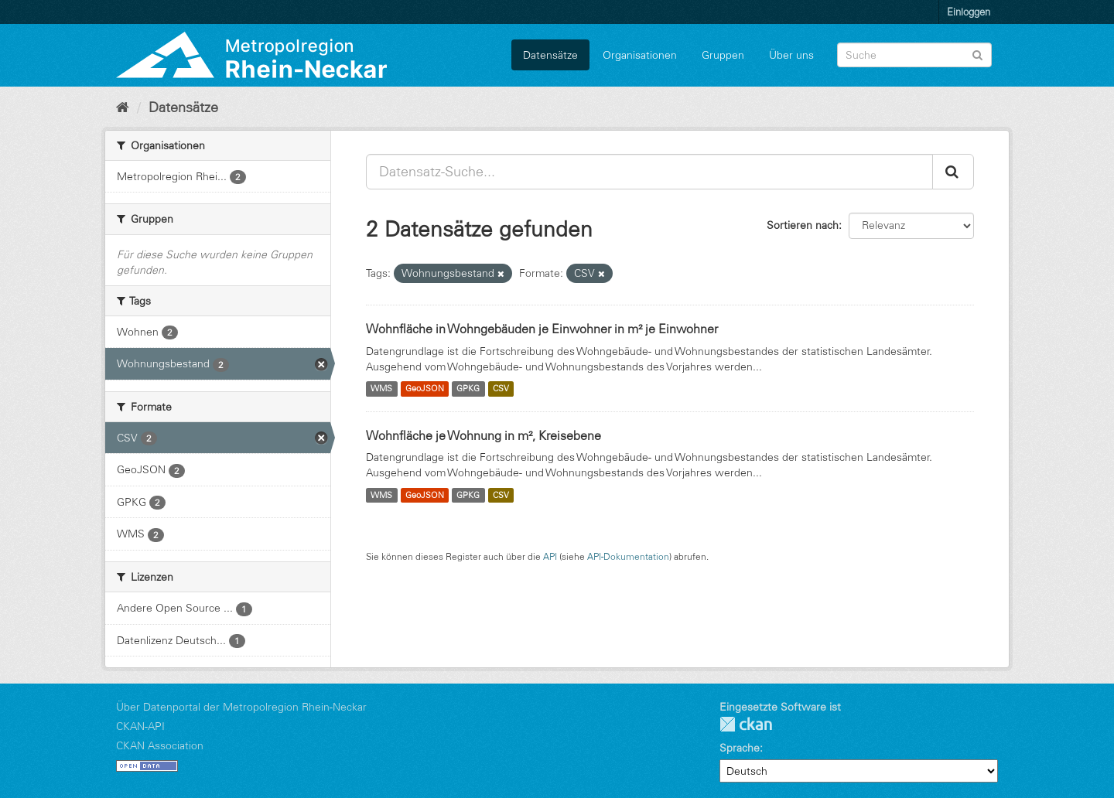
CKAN (745, 724)
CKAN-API (140, 726)
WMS (381, 389)
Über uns (791, 55)
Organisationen (640, 55)
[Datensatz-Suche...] (649, 171)
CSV (501, 389)
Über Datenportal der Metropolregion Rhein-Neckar (241, 707)
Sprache (739, 748)
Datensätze (550, 55)
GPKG (468, 389)
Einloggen (968, 11)
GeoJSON (424, 389)
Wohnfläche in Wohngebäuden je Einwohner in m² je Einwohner (542, 328)
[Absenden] (977, 53)
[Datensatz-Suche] (914, 55)
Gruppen (723, 55)
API (550, 556)
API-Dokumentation (628, 556)
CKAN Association (159, 745)
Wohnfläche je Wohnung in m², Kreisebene (483, 435)
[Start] (122, 107)
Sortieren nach (803, 225)
